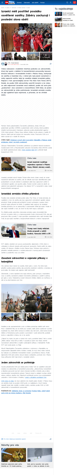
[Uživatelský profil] (70, 2)
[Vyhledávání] (67, 2)
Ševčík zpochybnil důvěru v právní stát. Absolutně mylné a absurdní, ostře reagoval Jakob (69, 14)
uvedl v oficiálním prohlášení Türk (35, 377)
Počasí (42, 2)
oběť (31, 433)
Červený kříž (38, 433)
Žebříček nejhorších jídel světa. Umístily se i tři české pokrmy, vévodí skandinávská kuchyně (11, 465)
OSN (13, 433)
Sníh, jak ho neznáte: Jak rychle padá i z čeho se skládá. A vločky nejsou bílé (38, 465)
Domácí (19, 2)
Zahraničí (27, 2)
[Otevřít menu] (2, 2)
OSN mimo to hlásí (7, 381)
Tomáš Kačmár (15, 63)
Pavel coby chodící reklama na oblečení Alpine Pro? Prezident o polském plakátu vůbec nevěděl (69, 25)
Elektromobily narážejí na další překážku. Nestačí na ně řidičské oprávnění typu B (69, 19)
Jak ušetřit (35, 2)
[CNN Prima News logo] (10, 2)
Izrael (18, 433)
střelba (25, 433)
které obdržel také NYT (29, 150)
